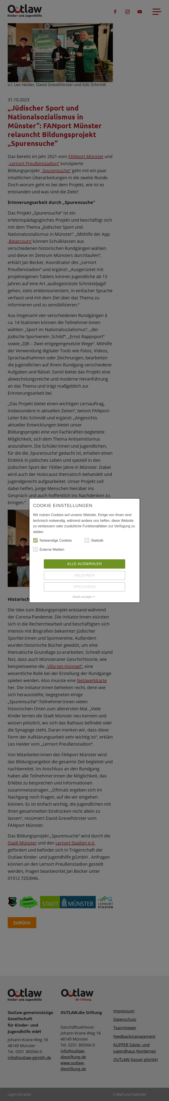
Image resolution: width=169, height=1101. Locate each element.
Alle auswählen (84, 564)
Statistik (93, 540)
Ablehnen (84, 575)
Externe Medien (48, 549)
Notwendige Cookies (52, 540)
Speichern (84, 587)
